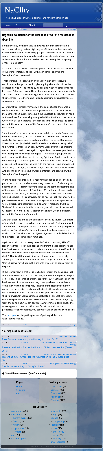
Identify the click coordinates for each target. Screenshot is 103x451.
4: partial (24, 325)
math (65, 336)
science (54, 417)
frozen (52, 364)
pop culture (65, 364)
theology (73, 345)
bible (70, 30)
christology (58, 431)
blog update (17, 411)
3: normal (24, 336)
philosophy (72, 336)
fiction (16, 421)
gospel (57, 364)
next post (12, 315)
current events (20, 417)
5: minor (55, 400)
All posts (18, 27)
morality (57, 438)
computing (49, 342)
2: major (24, 364)
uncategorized (58, 441)
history (55, 342)
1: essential (56, 386)
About (32, 25)
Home (8, 25)
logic (74, 30)
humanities (16, 414)
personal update (19, 438)
